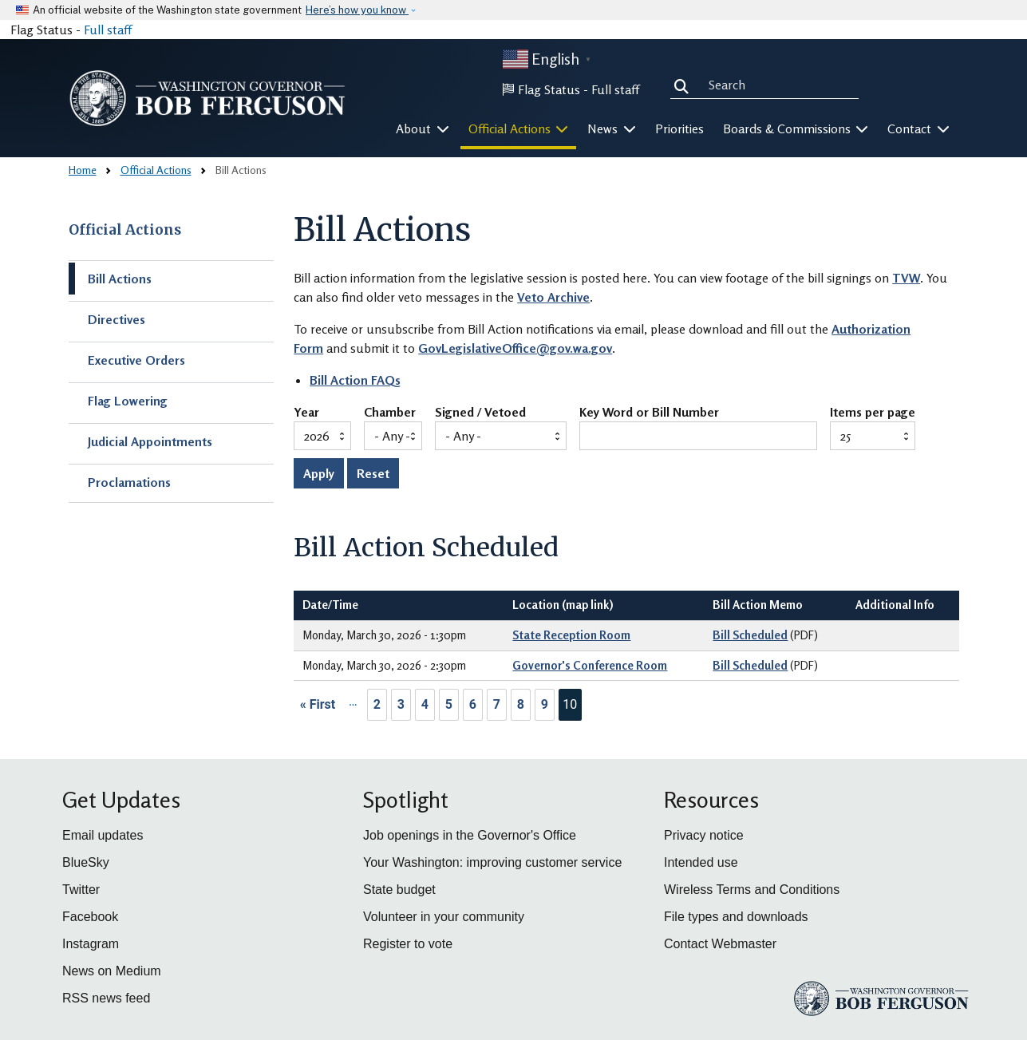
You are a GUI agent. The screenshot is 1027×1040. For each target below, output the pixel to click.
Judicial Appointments (150, 441)
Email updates (102, 835)
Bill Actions (120, 279)
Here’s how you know (357, 10)
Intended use (701, 862)
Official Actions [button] (518, 128)
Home (83, 169)
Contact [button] (918, 128)
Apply (318, 473)
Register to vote (407, 944)
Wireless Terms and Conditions (751, 889)
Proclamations (129, 482)
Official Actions (156, 169)
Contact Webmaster (720, 944)
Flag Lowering (128, 401)
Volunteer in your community (443, 916)
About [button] (422, 128)
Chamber (390, 412)
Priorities (679, 128)
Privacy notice (704, 835)
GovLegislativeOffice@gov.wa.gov (515, 348)
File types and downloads (736, 916)
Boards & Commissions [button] (796, 128)
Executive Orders (136, 360)
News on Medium (111, 971)
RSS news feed (106, 998)
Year (306, 412)
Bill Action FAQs (355, 380)
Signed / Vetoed (480, 412)
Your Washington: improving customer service (492, 862)
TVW (906, 278)
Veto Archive (553, 297)
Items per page (872, 412)
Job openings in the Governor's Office (469, 835)
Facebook (90, 916)
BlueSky (85, 862)
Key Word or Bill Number (649, 412)
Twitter (81, 889)
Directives (116, 319)
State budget (399, 889)
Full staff (108, 30)
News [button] (611, 128)
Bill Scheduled (750, 635)
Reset (373, 473)
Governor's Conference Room (589, 665)
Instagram (90, 944)
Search (684, 85)
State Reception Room (571, 635)
